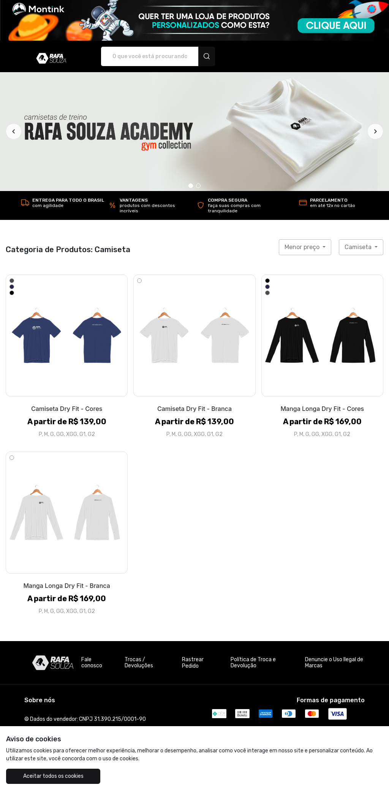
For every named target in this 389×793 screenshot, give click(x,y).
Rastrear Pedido (193, 662)
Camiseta (359, 247)
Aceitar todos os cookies (53, 776)
